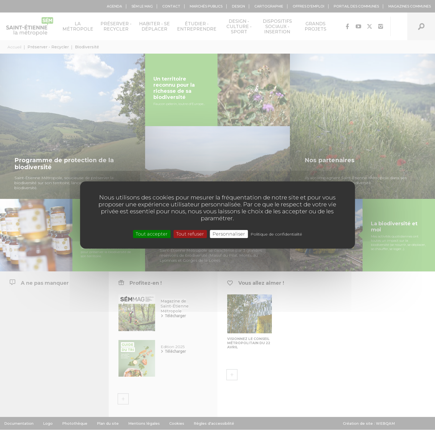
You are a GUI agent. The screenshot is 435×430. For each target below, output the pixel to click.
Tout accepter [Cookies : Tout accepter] (152, 234)
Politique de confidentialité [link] (276, 234)
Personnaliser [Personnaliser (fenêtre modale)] (229, 234)
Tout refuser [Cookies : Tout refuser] (190, 234)
